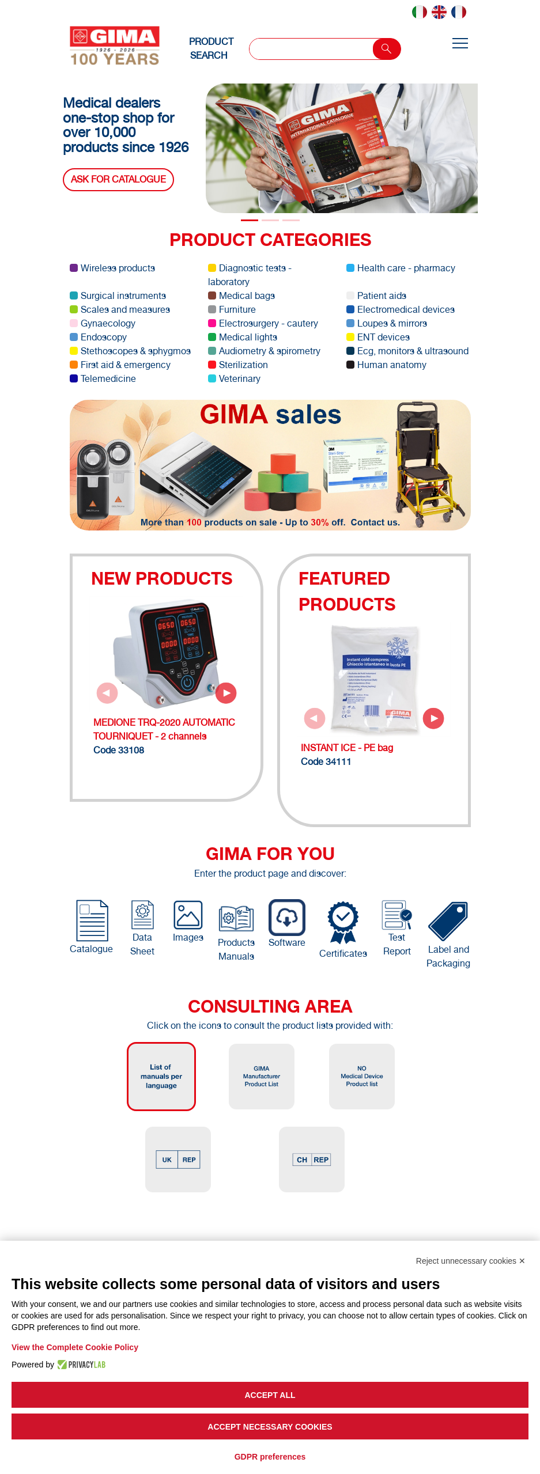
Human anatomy (386, 364)
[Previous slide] (107, 693)
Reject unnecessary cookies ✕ (471, 1260)
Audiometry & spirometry (264, 351)
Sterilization (238, 364)
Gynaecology (102, 323)
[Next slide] (226, 693)
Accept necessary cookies (269, 1426)
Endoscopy (98, 337)
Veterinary (234, 378)
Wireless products (112, 268)
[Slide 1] (270, 220)
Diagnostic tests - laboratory (250, 275)
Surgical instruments (118, 295)
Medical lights (242, 337)
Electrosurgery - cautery (263, 323)
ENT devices (378, 337)
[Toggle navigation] (460, 44)
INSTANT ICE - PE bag (347, 747)
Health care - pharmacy (400, 268)
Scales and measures (120, 309)
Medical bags (241, 295)
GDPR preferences (270, 1456)
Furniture (232, 309)
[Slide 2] (291, 220)
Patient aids (376, 295)
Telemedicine (103, 378)
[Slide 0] (249, 220)
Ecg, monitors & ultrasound (407, 351)
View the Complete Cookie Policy (75, 1347)
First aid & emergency (120, 364)
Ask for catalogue (118, 179)
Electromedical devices (400, 309)
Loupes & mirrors (386, 323)
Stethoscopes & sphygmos (130, 351)
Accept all (269, 1395)
